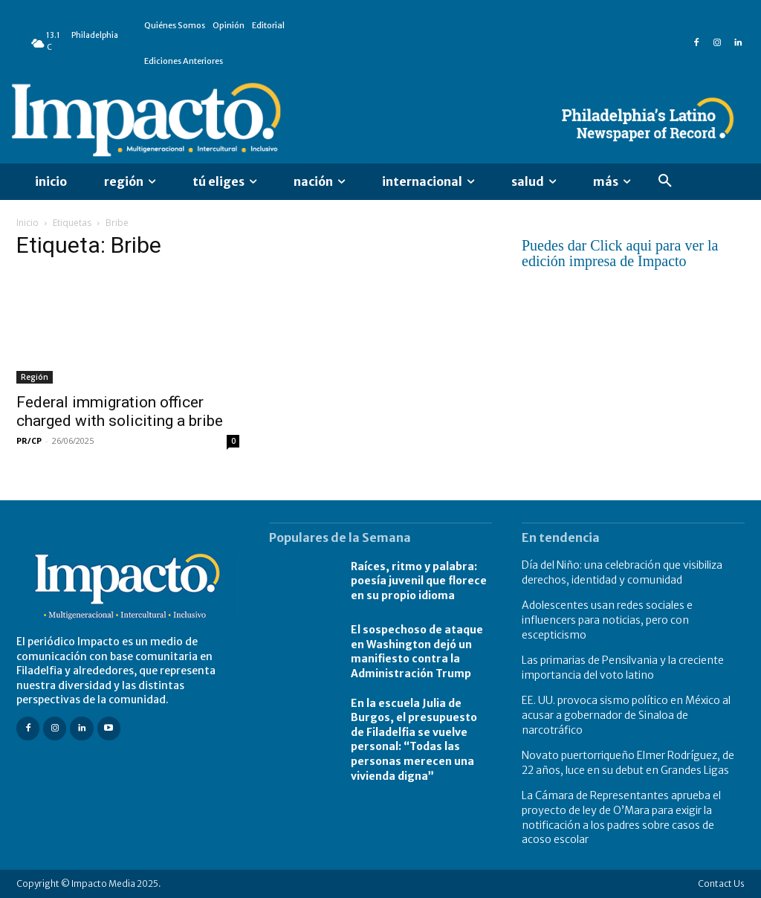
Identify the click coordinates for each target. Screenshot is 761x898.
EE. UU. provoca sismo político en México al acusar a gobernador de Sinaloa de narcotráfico (626, 715)
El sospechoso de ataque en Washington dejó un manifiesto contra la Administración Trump (417, 651)
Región (34, 377)
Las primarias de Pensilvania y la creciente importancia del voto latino (623, 667)
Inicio (27, 222)
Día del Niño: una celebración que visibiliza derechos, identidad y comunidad (622, 572)
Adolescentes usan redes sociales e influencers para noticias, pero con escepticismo (607, 619)
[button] (665, 181)
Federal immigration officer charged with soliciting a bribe (119, 411)
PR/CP (29, 440)
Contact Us (721, 883)
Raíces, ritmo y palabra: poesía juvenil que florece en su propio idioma (419, 581)
